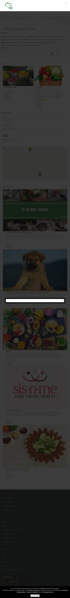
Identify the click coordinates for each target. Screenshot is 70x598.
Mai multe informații (48, 592)
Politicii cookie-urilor (34, 590)
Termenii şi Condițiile (32, 592)
